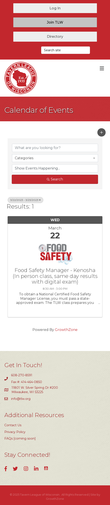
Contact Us (12, 425)
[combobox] (55, 158)
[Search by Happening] (55, 168)
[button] (55, 8)
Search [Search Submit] (55, 179)
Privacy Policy (14, 432)
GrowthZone (66, 330)
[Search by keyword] (55, 148)
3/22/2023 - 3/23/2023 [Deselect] (25, 200)
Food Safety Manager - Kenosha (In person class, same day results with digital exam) (55, 276)
